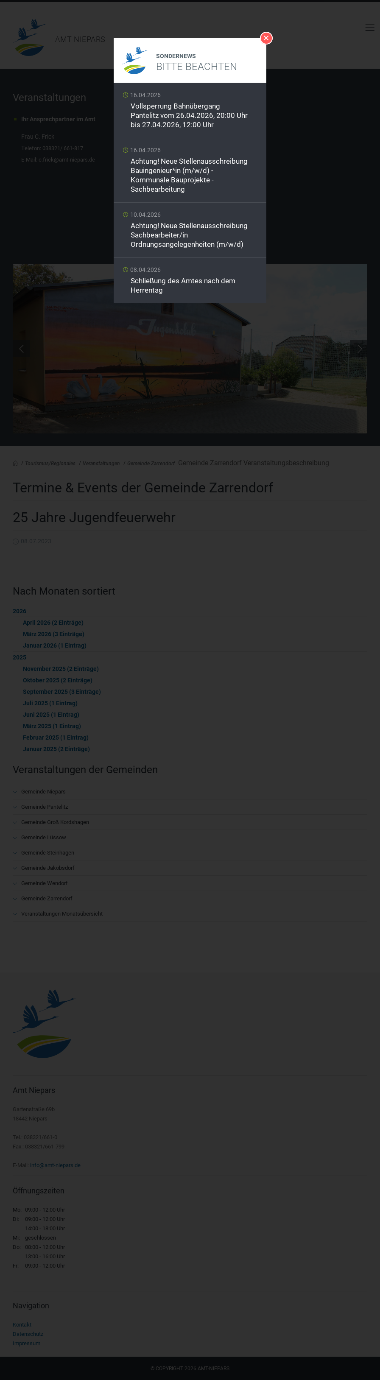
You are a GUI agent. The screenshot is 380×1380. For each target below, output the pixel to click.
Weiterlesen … (190, 112)
